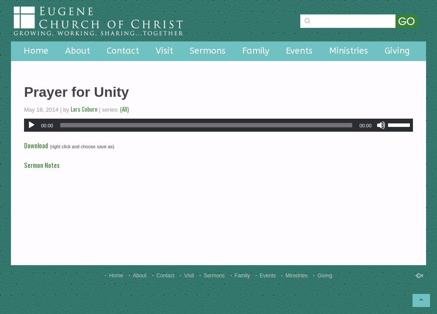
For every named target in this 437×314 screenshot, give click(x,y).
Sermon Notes (41, 165)
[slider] (206, 125)
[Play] (31, 125)
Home (36, 51)
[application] (218, 125)
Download (36, 145)
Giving (397, 51)
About (77, 51)
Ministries (348, 51)
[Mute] (381, 125)
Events (299, 51)
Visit (164, 51)
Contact (123, 51)
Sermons (207, 51)
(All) (124, 109)
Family (255, 51)
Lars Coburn (84, 109)
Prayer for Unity (76, 92)
